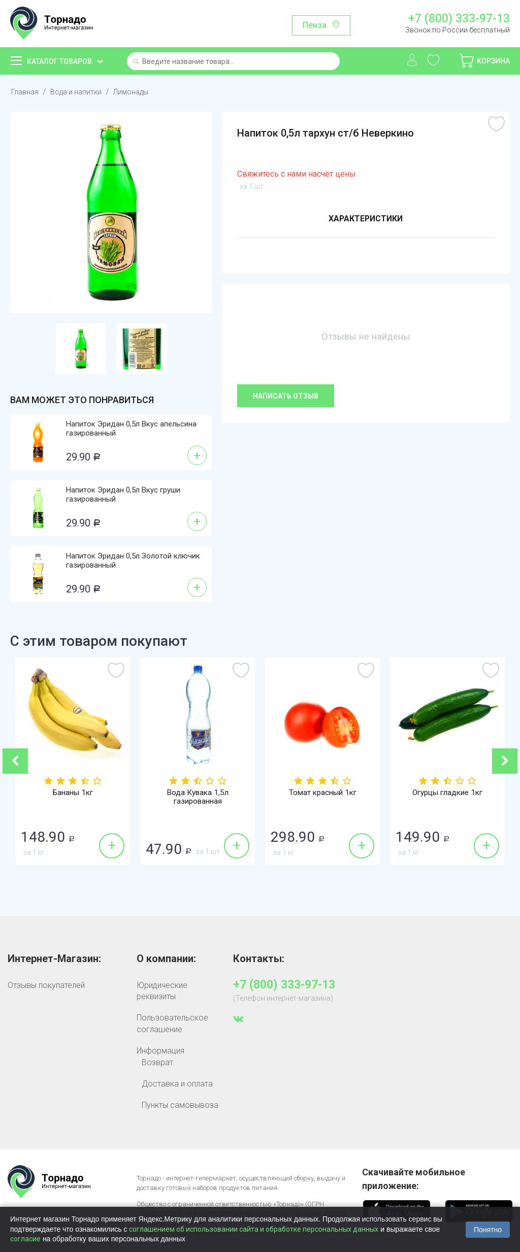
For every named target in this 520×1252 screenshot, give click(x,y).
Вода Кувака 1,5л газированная (197, 797)
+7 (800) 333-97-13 (459, 19)
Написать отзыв (285, 396)
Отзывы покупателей (46, 985)
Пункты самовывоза (180, 1105)
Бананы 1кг (73, 793)
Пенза (315, 25)
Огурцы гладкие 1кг (447, 793)
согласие (25, 1239)
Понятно (488, 1230)
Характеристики (365, 219)
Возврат (157, 1062)
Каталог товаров (59, 61)
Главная (25, 91)
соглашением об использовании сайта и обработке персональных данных (253, 1229)
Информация (160, 1051)
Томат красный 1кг (322, 793)
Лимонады (138, 91)
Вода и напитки (79, 91)
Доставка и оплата (177, 1084)
